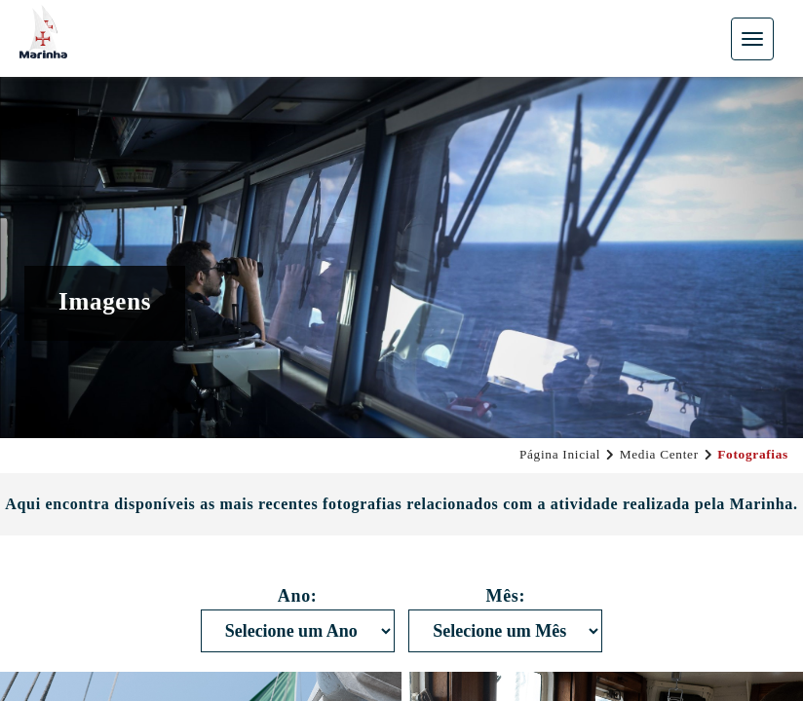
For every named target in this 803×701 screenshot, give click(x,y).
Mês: (505, 596)
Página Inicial (559, 454)
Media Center (659, 454)
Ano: (298, 596)
